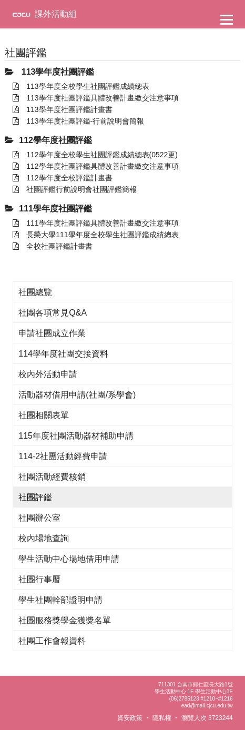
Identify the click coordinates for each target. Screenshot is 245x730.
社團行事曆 (39, 579)
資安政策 (129, 718)
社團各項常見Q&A (52, 312)
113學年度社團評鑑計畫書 (62, 109)
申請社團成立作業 (52, 333)
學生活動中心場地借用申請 (68, 558)
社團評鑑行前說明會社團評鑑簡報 (75, 189)
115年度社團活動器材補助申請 (76, 435)
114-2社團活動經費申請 (62, 456)
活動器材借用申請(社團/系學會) (77, 394)
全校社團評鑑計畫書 (53, 246)
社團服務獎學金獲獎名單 (64, 620)
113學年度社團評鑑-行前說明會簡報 (78, 121)
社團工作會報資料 (52, 640)
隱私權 (161, 718)
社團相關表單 (43, 415)
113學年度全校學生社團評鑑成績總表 (81, 86)
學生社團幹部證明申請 (60, 599)
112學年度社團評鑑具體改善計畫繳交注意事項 (95, 166)
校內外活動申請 (47, 374)
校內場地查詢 (43, 538)
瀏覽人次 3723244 (207, 718)
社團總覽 (35, 292)
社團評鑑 (35, 497)
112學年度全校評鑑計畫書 (62, 178)
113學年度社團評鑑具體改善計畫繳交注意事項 (95, 98)
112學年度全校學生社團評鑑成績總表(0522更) (95, 154)
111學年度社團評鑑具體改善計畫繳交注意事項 (95, 223)
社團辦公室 (39, 517)
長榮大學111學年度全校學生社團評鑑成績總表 (95, 234)
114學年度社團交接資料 (63, 353)
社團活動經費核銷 (52, 476)
